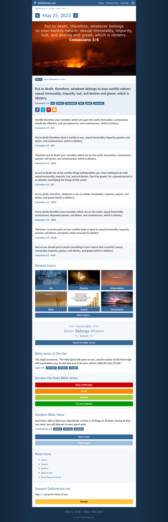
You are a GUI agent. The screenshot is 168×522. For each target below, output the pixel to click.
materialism (71, 103)
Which (96, 326)
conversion (98, 103)
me (41, 494)
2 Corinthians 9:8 (43, 429)
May (63, 8)
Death (72, 326)
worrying (68, 429)
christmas (63, 368)
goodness (79, 429)
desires (60, 103)
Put (76, 335)
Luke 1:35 (40, 367)
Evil (91, 335)
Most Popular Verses (51, 477)
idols (81, 103)
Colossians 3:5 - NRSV (46, 202)
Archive (52, 8)
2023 (58, 8)
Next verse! (84, 436)
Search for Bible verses (84, 342)
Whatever (97, 331)
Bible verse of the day (51, 353)
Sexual (84, 336)
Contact (86, 512)
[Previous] (37, 15)
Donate (84, 501)
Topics (101, 3)
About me (69, 512)
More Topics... (84, 315)
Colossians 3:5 (42, 103)
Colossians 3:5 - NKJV (45, 163)
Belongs (82, 331)
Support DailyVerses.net (52, 488)
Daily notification (84, 384)
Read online (55, 79)
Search (44, 464)
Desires (69, 331)
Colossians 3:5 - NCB (45, 255)
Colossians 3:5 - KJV (45, 127)
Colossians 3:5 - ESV (45, 145)
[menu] (133, 4)
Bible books (47, 472)
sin (53, 103)
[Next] (75, 15)
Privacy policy (97, 512)
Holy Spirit (51, 368)
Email (84, 391)
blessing (57, 429)
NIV (38, 79)
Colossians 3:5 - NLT (45, 184)
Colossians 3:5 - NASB (46, 237)
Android (84, 397)
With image (84, 443)
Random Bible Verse (50, 414)
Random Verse (112, 3)
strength (73, 368)
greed (88, 103)
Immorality (83, 326)
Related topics (45, 265)
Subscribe (125, 3)
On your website (84, 403)
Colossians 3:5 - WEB (45, 219)
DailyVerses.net (41, 8)
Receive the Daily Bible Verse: (56, 378)
